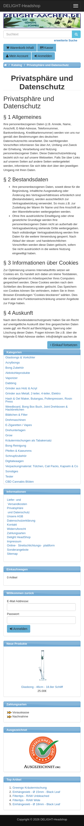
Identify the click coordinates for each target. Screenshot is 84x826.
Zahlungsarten (16, 533)
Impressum (14, 541)
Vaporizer (11, 378)
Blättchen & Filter (16, 414)
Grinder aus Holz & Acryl (21, 388)
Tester (9, 476)
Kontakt (12, 524)
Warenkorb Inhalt (20, 47)
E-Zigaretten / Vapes (18, 425)
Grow (8, 435)
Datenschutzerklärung (21, 520)
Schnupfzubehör (16, 456)
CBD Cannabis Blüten (19, 481)
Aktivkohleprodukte (17, 372)
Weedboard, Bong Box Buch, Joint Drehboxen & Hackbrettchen (36, 408)
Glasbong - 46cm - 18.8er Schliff (42, 687)
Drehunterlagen (15, 430)
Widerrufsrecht (16, 529)
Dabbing (10, 383)
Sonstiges (11, 471)
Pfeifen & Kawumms (18, 450)
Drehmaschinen (15, 420)
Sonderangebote (17, 549)
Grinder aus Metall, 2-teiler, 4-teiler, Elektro (32, 393)
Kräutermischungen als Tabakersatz (28, 440)
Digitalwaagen (14, 461)
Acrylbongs (12, 362)
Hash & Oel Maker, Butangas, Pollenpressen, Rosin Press (38, 400)
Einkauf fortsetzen (63, 345)
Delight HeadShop (19, 537)
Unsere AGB (15, 516)
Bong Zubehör (14, 367)
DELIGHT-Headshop (53, 819)
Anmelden (43, 56)
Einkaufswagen (17, 569)
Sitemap (12, 553)
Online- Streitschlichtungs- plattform (31, 545)
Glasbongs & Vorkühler (20, 357)
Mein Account (17, 56)
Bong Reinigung (15, 445)
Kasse (46, 47)
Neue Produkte (16, 643)
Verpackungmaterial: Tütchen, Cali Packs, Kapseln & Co (41, 466)
